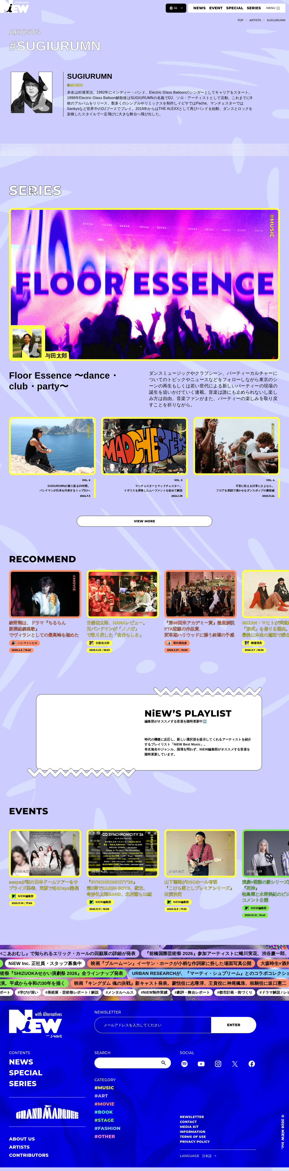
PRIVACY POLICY (195, 1142)
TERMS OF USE (193, 1137)
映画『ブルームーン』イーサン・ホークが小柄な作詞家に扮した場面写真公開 (175, 963)
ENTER (233, 1025)
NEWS (199, 8)
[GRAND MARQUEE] (47, 1112)
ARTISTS (19, 1147)
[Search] (132, 1063)
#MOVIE (104, 1104)
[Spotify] (184, 1064)
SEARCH (102, 1053)
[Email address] (152, 1025)
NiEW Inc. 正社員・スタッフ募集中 (49, 963)
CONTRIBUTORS (29, 1155)
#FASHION (107, 1128)
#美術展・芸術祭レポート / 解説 (75, 992)
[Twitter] (234, 1064)
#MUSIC (104, 1087)
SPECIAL (234, 8)
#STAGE (104, 1120)
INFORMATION (192, 1132)
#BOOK (103, 1112)
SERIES (254, 8)
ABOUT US (22, 1139)
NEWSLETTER (107, 1012)
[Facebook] (251, 1064)
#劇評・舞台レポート (195, 992)
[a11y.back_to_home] (18, 9)
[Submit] (164, 1063)
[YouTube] (201, 1064)
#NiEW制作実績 (157, 992)
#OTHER (104, 1136)
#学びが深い (31, 992)
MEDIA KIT (189, 1127)
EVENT (216, 8)
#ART (101, 1096)
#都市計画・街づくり (237, 992)
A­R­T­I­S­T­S (255, 20)
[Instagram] (218, 1064)
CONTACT (188, 1122)
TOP (241, 20)
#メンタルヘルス (122, 992)
